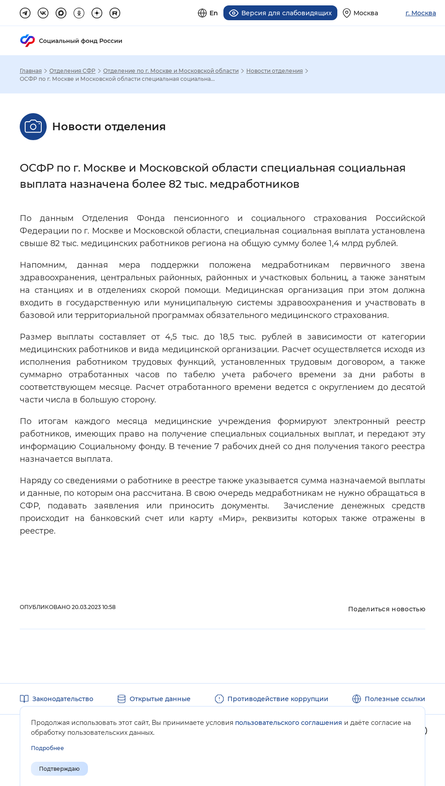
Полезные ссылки (395, 699)
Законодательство (62, 699)
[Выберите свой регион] (360, 12)
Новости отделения (274, 71)
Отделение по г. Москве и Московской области (171, 71)
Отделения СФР (72, 71)
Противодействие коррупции (277, 699)
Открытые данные (160, 699)
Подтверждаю (59, 768)
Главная (31, 71)
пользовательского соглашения (288, 723)
